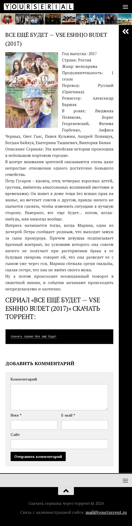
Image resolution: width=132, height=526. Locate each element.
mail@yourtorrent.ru (106, 512)
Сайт (15, 434)
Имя (16, 415)
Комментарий (24, 379)
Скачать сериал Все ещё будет (33, 336)
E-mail (68, 415)
